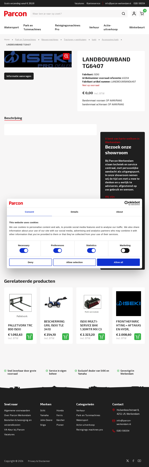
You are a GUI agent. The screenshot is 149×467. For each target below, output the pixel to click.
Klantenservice (93, 3)
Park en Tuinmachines (25, 39)
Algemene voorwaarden (17, 410)
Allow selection (74, 262)
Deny (30, 262)
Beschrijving (15, 118)
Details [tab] (74, 212)
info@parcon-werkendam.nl (118, 3)
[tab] (15, 118)
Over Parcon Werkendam (17, 415)
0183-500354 (139, 3)
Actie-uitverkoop (85, 424)
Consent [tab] (29, 212)
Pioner (60, 424)
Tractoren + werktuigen (75, 39)
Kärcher (60, 419)
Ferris (59, 415)
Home (7, 39)
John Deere (46, 419)
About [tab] (119, 212)
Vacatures (79, 3)
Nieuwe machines (49, 39)
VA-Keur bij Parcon (14, 429)
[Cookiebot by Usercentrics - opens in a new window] (127, 203)
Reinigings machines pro (89, 429)
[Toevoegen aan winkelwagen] (29, 336)
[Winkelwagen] (142, 14)
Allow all (118, 262)
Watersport (11, 27)
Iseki (94, 39)
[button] (65, 58)
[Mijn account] (134, 14)
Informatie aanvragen (19, 76)
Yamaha (44, 415)
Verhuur (94, 27)
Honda (60, 410)
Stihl (42, 410)
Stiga (43, 424)
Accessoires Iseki (110, 39)
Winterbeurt (137, 27)
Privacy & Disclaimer (39, 461)
